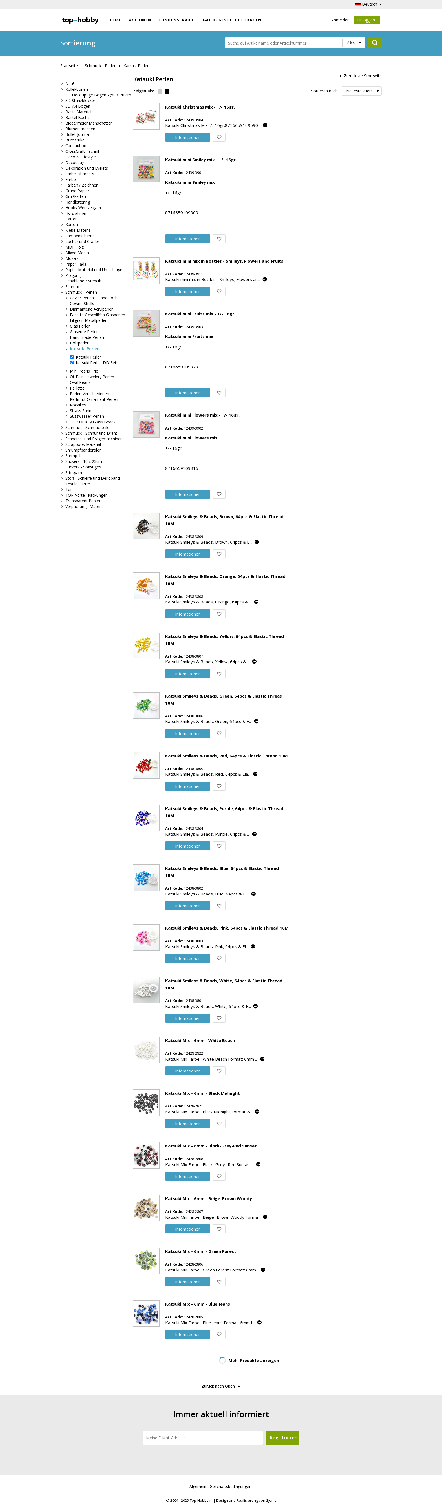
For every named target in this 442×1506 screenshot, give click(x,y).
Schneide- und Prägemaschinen (94, 438)
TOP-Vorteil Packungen (86, 495)
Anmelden (340, 20)
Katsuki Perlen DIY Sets (97, 362)
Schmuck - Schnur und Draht (91, 433)
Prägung (73, 275)
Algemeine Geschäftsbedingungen (220, 1486)
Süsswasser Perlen (87, 416)
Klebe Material (78, 230)
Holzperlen (79, 343)
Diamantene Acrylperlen (92, 309)
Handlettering (77, 202)
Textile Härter (77, 483)
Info (188, 137)
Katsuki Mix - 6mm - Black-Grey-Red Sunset (211, 1146)
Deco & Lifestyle (80, 157)
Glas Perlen (80, 326)
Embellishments (79, 173)
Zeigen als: (143, 91)
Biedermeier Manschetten (89, 123)
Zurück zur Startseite (363, 75)
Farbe (70, 179)
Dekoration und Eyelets (86, 168)
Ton (69, 489)
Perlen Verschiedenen (89, 393)
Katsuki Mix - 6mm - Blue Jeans (197, 1304)
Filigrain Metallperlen (88, 320)
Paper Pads (75, 264)
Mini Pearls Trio (84, 371)
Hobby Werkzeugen (83, 207)
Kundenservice (176, 20)
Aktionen (139, 20)
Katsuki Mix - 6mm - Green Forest (200, 1251)
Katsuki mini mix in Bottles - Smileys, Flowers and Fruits (224, 261)
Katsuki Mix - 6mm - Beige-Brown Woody (208, 1198)
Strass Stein (80, 410)
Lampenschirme (80, 235)
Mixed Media (77, 252)
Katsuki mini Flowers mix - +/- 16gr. (202, 415)
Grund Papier (77, 190)
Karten (71, 219)
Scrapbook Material (83, 444)
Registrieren (283, 1437)
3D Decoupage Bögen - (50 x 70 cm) (98, 95)
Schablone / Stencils (83, 281)
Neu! (69, 83)
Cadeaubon (75, 145)
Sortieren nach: (325, 91)
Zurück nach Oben (218, 1386)
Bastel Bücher (78, 117)
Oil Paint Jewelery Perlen (92, 376)
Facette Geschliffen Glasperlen (97, 314)
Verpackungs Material (85, 506)
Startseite (69, 65)
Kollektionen (76, 89)
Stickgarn (73, 472)
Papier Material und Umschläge (93, 269)
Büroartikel (75, 140)
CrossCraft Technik (82, 151)
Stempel (72, 455)
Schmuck (73, 286)
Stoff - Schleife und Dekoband (92, 478)
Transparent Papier (82, 500)
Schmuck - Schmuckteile (87, 427)
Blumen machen (80, 128)
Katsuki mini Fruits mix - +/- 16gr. (200, 314)
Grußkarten (75, 196)
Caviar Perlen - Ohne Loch (94, 297)
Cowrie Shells (82, 303)
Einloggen (367, 20)
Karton (71, 224)
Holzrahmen (76, 213)
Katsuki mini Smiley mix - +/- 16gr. (201, 159)
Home (114, 20)
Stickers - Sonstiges (83, 467)
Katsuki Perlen (136, 65)
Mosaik (72, 258)
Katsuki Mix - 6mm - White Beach (200, 1040)
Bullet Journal (77, 134)
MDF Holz (74, 247)
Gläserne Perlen (84, 331)
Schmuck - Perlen (100, 65)
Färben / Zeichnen (81, 185)
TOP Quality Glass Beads (93, 421)
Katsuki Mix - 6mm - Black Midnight (202, 1093)
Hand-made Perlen (87, 337)
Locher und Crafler (82, 241)
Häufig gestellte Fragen (231, 20)
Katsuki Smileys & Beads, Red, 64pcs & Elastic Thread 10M (226, 755)
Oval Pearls (80, 382)
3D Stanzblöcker (80, 100)
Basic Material (78, 111)
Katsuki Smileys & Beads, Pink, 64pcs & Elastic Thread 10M (227, 928)
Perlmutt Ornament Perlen (94, 399)
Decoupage (76, 162)
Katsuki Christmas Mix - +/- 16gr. (200, 107)
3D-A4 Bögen (77, 106)
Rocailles (78, 405)
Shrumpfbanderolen (83, 450)
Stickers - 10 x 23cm (83, 461)
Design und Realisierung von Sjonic (246, 1500)
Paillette (77, 388)
